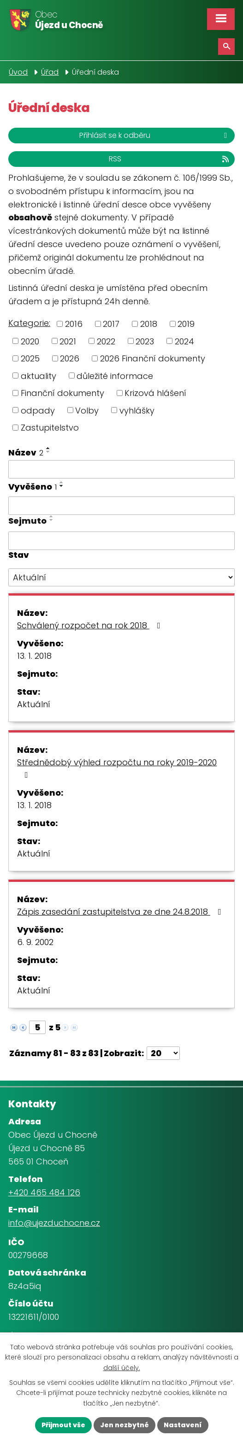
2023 (145, 341)
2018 (148, 324)
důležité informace (115, 375)
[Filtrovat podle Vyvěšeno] (121, 505)
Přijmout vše (63, 1425)
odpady (38, 410)
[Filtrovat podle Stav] (121, 577)
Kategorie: (29, 323)
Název (25, 452)
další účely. (121, 1367)
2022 (106, 341)
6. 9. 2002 (35, 942)
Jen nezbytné (124, 1425)
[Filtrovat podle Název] (121, 469)
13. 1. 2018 (34, 656)
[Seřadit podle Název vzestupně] (48, 448)
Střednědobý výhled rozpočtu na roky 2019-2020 (117, 767)
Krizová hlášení (155, 393)
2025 (30, 358)
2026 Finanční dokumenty (152, 358)
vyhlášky (136, 410)
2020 (30, 341)
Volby (87, 410)
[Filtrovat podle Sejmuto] (121, 541)
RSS (169, 159)
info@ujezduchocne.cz (54, 1223)
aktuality (38, 375)
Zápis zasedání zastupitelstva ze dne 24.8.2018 (121, 911)
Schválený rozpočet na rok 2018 (90, 625)
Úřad (50, 72)
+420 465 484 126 (44, 1192)
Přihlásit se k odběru (154, 135)
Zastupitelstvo (50, 427)
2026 (69, 358)
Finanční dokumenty (62, 393)
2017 (111, 324)
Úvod (18, 72)
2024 (184, 341)
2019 (186, 324)
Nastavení (183, 1425)
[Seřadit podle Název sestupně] (48, 452)
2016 (74, 324)
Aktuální (33, 704)
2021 (67, 341)
